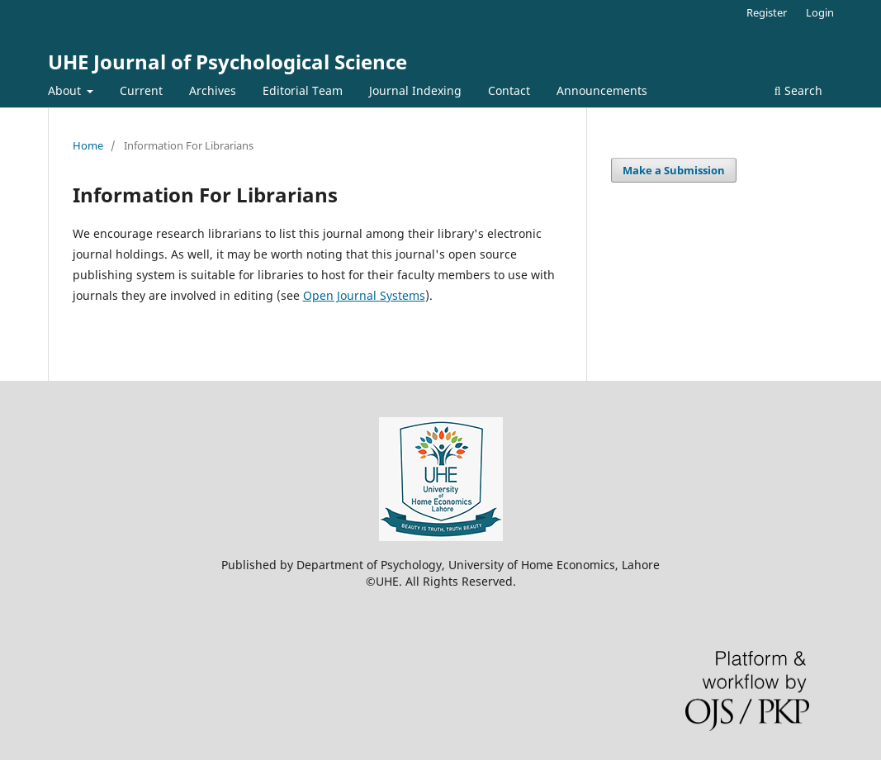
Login (820, 12)
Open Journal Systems (364, 295)
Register (766, 12)
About (66, 90)
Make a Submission (674, 170)
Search (798, 90)
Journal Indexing (415, 90)
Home (88, 145)
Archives (212, 90)
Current (141, 90)
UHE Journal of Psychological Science (227, 61)
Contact (509, 90)
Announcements (602, 90)
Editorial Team (303, 90)
